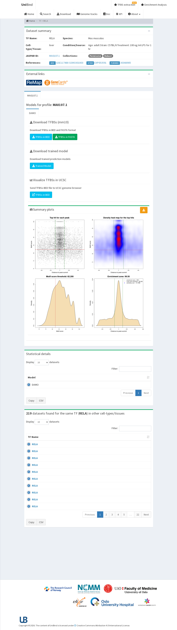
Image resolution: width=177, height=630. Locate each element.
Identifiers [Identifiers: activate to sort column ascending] (138, 444)
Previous (128, 396)
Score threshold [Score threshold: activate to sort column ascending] (114, 379)
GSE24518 (137, 451)
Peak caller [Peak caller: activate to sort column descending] (46, 379)
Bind (27, 4)
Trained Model (41, 166)
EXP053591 (100, 62)
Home (30, 20)
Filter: (131, 369)
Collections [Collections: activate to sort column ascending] (100, 444)
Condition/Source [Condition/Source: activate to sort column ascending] (72, 444)
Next (146, 396)
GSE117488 (62, 62)
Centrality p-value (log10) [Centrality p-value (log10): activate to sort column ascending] (136, 379)
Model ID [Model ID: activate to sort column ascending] (61, 379)
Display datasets (42, 362)
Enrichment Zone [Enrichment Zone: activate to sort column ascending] (79, 379)
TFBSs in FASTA (65, 137)
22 (137, 560)
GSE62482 (137, 537)
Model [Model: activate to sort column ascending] (31, 381)
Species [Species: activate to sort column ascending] (119, 444)
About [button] (134, 14)
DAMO (32, 113)
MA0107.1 (54, 55)
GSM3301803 (76, 62)
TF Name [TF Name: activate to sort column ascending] (31, 442)
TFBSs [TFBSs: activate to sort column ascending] (97, 381)
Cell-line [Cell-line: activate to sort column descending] (47, 444)
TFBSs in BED (41, 137)
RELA (35, 451)
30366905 (125, 62)
